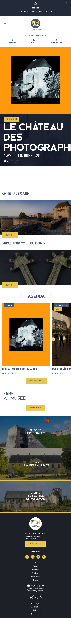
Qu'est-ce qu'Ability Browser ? (35, 589)
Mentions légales (35, 604)
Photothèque (35, 573)
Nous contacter (35, 544)
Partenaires (35, 569)
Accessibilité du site (35, 607)
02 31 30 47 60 (31, 538)
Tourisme (35, 566)
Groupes (35, 580)
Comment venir (35, 407)
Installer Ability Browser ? (35, 591)
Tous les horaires (42, 35)
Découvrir (10, 235)
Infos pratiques (35, 576)
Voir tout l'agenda (36, 381)
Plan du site (35, 610)
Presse (35, 562)
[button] (12, 161)
